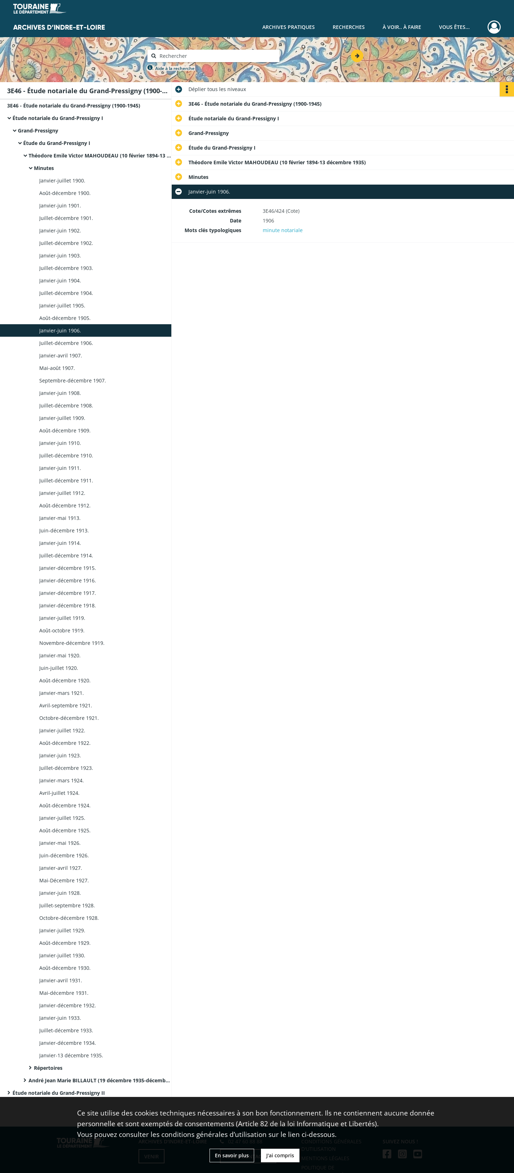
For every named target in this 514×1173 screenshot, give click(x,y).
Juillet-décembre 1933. (66, 1030)
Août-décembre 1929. (65, 942)
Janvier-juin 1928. (60, 892)
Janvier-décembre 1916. (67, 580)
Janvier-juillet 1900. (62, 180)
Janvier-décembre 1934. (67, 1042)
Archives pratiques (288, 27)
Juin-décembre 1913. (64, 530)
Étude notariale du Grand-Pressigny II (58, 1092)
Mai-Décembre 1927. (64, 880)
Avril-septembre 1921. (65, 705)
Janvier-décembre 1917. (67, 593)
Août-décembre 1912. (65, 505)
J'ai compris (280, 1155)
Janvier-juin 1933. (60, 1017)
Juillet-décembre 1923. (66, 768)
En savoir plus (232, 1155)
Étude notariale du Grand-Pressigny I (57, 118)
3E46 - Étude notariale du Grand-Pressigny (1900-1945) (73, 105)
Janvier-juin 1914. (60, 543)
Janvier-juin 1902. (60, 230)
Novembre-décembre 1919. (72, 643)
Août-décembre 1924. (65, 805)
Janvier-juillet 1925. (62, 817)
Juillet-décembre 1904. (66, 293)
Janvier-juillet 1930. (62, 955)
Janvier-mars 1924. (61, 780)
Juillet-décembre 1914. (66, 555)
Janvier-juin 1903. (60, 255)
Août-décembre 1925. (65, 830)
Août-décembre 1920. (65, 680)
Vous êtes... (454, 27)
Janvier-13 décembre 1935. (71, 1055)
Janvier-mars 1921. (61, 693)
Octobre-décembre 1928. (69, 917)
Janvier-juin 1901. (60, 205)
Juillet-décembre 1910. (66, 455)
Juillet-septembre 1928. (67, 905)
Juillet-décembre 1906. (66, 343)
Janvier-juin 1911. (60, 468)
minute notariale (283, 230)
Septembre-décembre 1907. (72, 380)
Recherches (349, 27)
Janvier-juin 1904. (60, 280)
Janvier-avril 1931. (60, 980)
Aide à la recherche (175, 68)
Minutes (44, 168)
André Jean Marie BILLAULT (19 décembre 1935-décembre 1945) (100, 1080)
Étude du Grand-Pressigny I (56, 143)
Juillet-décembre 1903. (66, 268)
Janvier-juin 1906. (60, 330)
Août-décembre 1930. (65, 967)
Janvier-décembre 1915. (67, 568)
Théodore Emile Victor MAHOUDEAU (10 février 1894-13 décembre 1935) (100, 155)
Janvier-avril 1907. (60, 355)
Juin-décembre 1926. (64, 855)
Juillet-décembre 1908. (66, 405)
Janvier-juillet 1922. (62, 730)
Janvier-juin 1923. (60, 755)
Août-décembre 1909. (65, 430)
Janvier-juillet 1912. (62, 493)
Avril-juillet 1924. (59, 792)
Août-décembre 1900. (65, 193)
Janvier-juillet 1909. (62, 418)
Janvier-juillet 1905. (62, 305)
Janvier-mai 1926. (60, 842)
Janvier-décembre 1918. (67, 605)
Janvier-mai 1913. (60, 518)
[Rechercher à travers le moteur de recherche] (217, 56)
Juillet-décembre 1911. (66, 480)
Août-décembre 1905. (65, 318)
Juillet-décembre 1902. (66, 243)
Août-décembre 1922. (65, 743)
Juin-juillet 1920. (58, 668)
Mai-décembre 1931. (64, 992)
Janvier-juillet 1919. (62, 618)
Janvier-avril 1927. (60, 867)
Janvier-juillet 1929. (62, 930)
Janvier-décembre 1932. (67, 1005)
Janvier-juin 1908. (60, 393)
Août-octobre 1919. (62, 630)
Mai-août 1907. (57, 368)
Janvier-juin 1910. (60, 443)
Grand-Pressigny (38, 130)
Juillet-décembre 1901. (66, 218)
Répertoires (48, 1067)
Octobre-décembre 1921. (69, 718)
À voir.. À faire (402, 27)
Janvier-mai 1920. (60, 655)
